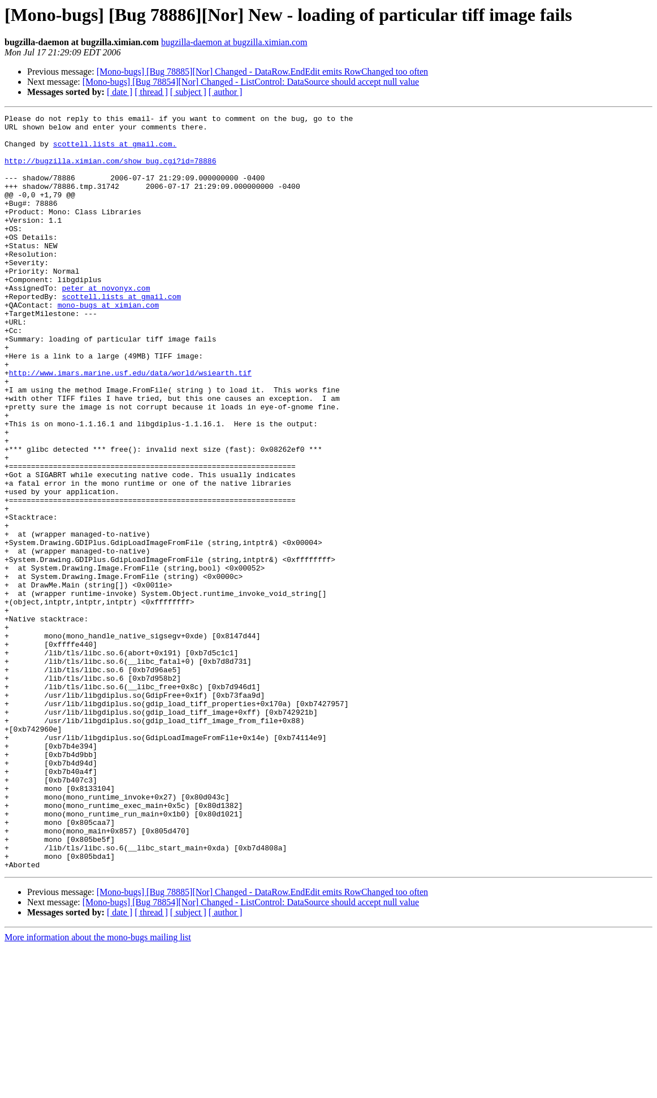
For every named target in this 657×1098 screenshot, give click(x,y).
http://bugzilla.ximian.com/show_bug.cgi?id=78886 (110, 171)
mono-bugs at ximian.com (108, 344)
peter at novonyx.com (106, 323)
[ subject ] (188, 92)
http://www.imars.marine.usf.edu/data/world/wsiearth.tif (130, 425)
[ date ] (119, 92)
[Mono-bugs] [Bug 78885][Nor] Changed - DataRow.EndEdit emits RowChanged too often (262, 71)
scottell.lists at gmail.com (121, 333)
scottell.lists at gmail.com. (114, 150)
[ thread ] (151, 92)
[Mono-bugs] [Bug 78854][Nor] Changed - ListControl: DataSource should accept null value (251, 82)
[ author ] (226, 92)
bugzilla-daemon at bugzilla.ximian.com (234, 42)
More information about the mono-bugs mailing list (98, 1088)
